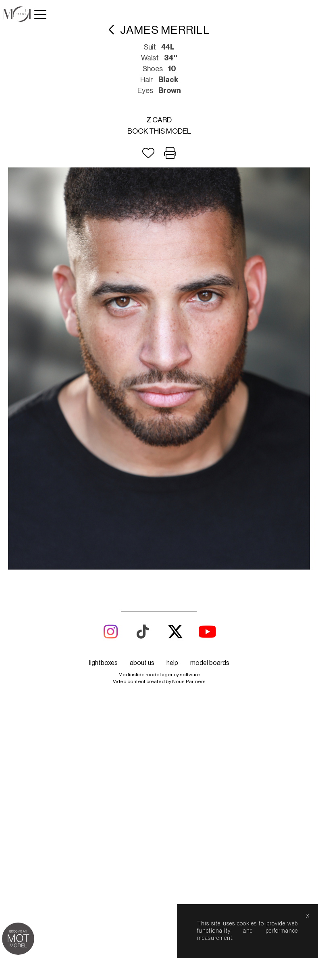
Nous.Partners (189, 681)
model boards (209, 663)
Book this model (159, 131)
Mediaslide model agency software (159, 674)
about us (142, 663)
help (172, 663)
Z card (159, 120)
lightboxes (103, 663)
